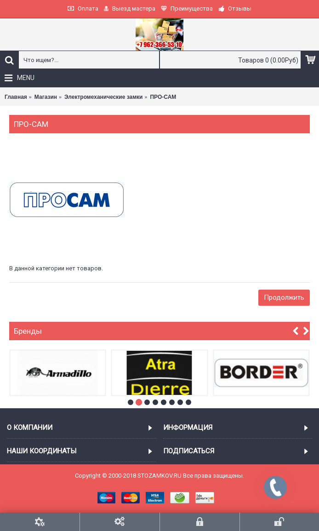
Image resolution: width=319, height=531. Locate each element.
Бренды (28, 331)
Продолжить (284, 297)
